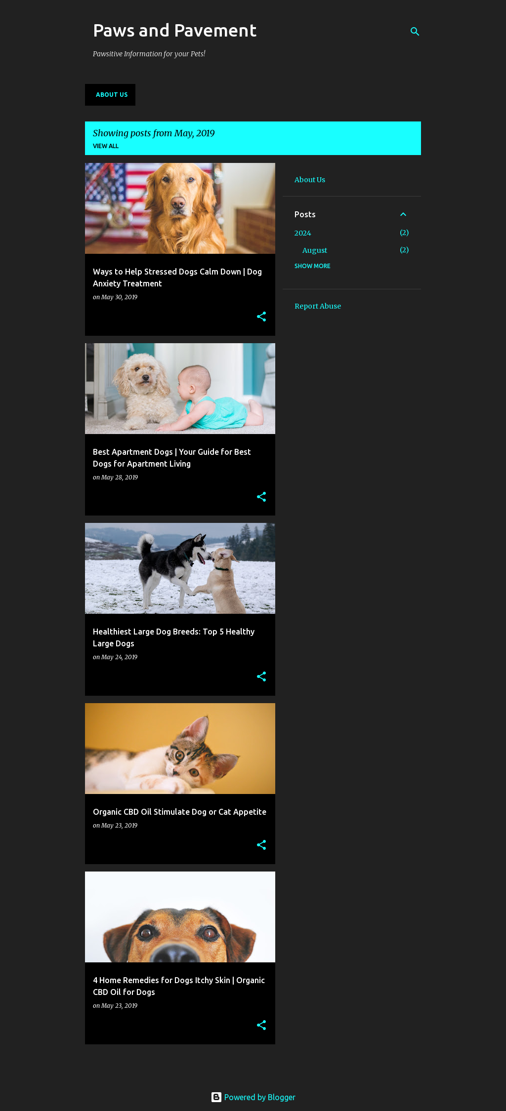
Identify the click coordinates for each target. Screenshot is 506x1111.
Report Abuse (318, 306)
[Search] (415, 31)
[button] (261, 317)
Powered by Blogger (253, 1097)
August (314, 250)
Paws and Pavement (174, 30)
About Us (111, 94)
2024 (303, 233)
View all (106, 146)
